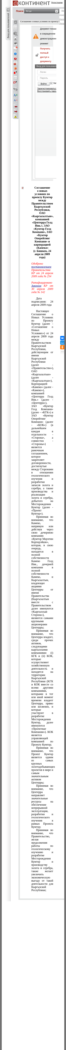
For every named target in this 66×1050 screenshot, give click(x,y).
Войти (44, 84)
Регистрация (57, 2)
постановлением (41, 266)
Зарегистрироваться (47, 88)
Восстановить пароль (47, 91)
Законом (36, 285)
